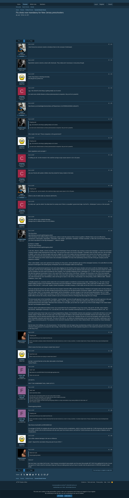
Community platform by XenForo (64, 485)
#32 (111, 216)
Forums (25, 4)
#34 (111, 332)
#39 (111, 435)
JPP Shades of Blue (21, 482)
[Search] (109, 4)
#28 (111, 155)
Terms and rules (91, 482)
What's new (33, 4)
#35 (111, 350)
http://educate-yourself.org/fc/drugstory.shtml (40, 235)
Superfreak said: (33, 354)
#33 (111, 230)
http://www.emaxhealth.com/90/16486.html (40, 425)
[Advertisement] (64, 28)
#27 (111, 137)
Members (42, 4)
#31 (111, 201)
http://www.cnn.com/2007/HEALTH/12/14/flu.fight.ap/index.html (44, 372)
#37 (111, 387)
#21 (111, 44)
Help (105, 482)
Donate (32, 7)
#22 (111, 60)
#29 (111, 170)
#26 (111, 119)
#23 (111, 74)
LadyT (18, 15)
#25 (111, 103)
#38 (111, 410)
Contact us (83, 482)
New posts (18, 7)
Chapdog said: (32, 122)
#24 (111, 88)
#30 (111, 185)
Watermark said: (33, 452)
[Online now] (22, 67)
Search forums (25, 7)
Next (31, 41)
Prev (19, 41)
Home (18, 4)
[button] (37, 4)
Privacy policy (99, 482)
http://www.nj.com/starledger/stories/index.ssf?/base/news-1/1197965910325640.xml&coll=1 (53, 106)
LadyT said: (32, 369)
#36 (111, 366)
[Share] (109, 44)
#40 (111, 449)
